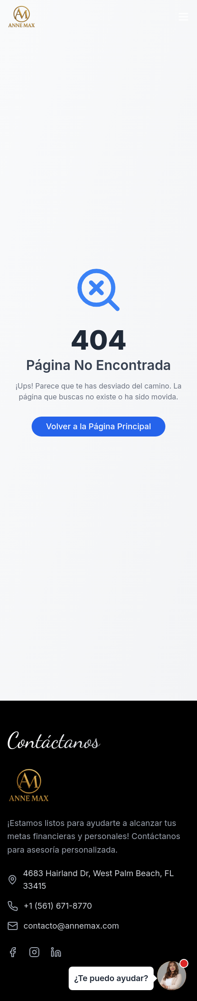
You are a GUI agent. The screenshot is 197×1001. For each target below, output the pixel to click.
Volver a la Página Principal (98, 426)
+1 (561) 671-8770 (57, 906)
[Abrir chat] (171, 975)
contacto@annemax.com (71, 925)
